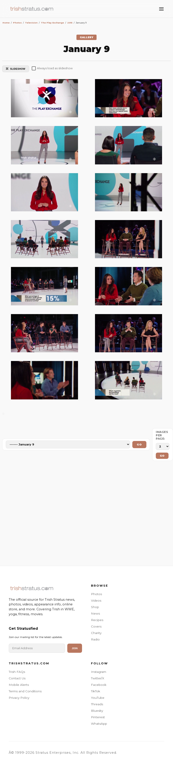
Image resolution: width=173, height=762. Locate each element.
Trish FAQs (17, 672)
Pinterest (98, 717)
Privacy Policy (19, 697)
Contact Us (17, 678)
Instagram (98, 672)
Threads (97, 704)
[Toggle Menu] (161, 9)
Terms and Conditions (25, 691)
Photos (96, 594)
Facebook (98, 684)
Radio (95, 639)
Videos (96, 600)
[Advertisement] (86, 514)
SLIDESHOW (15, 68)
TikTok (95, 691)
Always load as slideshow (52, 68)
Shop (95, 607)
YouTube (97, 697)
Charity (96, 633)
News (95, 613)
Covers (96, 626)
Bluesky (97, 710)
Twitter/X (97, 678)
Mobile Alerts (19, 684)
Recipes (97, 620)
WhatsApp (99, 723)
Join (75, 648)
